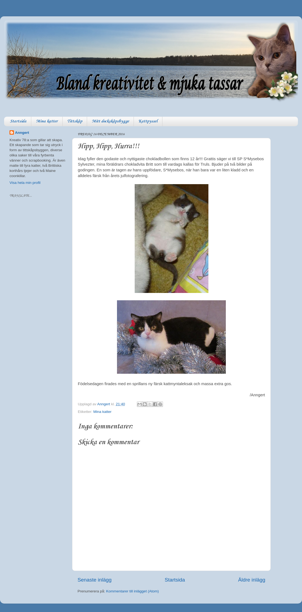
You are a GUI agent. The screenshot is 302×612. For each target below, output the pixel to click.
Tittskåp (74, 121)
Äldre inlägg (251, 580)
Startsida (18, 121)
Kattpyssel (148, 121)
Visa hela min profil (25, 183)
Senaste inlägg (95, 580)
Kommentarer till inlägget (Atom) (132, 591)
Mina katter (47, 121)
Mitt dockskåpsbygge (110, 121)
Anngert (22, 133)
